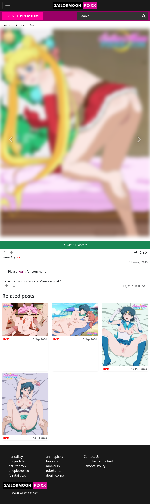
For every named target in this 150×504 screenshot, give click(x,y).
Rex (6, 339)
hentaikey (16, 456)
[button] (11, 139)
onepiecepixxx (19, 471)
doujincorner (55, 475)
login (22, 271)
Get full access (75, 245)
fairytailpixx (17, 475)
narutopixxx (17, 466)
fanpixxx (52, 461)
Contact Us (91, 456)
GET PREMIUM (22, 16)
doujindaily (17, 461)
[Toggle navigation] (7, 5)
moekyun (53, 466)
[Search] (144, 16)
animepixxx (54, 456)
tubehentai (54, 471)
